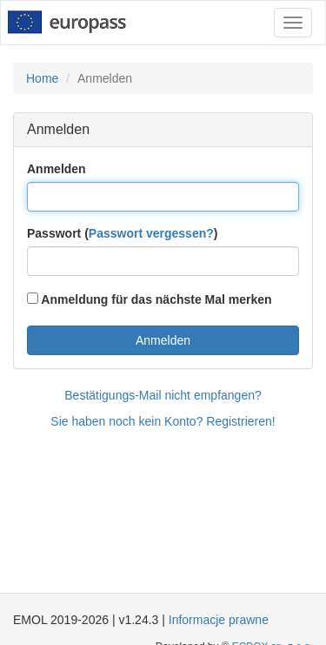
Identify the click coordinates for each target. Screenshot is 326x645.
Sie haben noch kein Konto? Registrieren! (162, 421)
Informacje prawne (219, 620)
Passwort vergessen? (151, 233)
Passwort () (122, 233)
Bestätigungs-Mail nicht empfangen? (162, 395)
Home (42, 78)
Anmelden (56, 169)
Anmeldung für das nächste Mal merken (149, 299)
